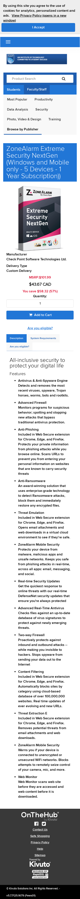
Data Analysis (17, 109)
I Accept (53, 27)
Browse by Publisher (22, 129)
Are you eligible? (40, 328)
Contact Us (40, 829)
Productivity (44, 99)
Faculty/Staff (37, 89)
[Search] (63, 78)
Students (13, 89)
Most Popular (17, 99)
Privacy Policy (40, 842)
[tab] (16, 338)
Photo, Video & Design (24, 119)
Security (41, 109)
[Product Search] (30, 79)
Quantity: (40, 296)
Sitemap (40, 855)
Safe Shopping (40, 836)
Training (54, 119)
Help (40, 849)
